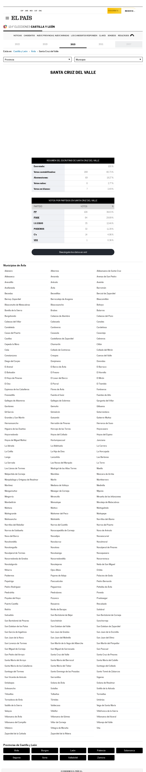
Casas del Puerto (12, 333)
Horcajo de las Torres (61, 429)
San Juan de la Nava (14, 637)
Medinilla (101, 485)
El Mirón (100, 378)
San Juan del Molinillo (61, 637)
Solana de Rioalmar (106, 683)
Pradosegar (102, 598)
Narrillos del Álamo (105, 519)
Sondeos (112, 36)
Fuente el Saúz (57, 395)
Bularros (101, 310)
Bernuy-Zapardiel (13, 299)
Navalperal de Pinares (107, 547)
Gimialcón (55, 412)
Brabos (54, 310)
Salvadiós (9, 615)
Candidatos (29, 36)
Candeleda (10, 327)
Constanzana (11, 355)
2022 (17, 44)
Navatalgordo (11, 564)
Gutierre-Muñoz (104, 417)
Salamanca (129, 750)
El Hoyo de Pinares (13, 378)
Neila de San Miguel (106, 564)
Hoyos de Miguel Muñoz (15, 440)
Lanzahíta (55, 457)
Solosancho (10, 688)
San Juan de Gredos (60, 632)
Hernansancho (11, 423)
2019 (45, 44)
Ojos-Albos (56, 570)
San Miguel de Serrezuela (62, 649)
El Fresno (55, 372)
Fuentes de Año (104, 395)
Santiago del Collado (106, 666)
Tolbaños (55, 694)
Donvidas (101, 361)
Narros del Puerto (105, 525)
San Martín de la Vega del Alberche (67, 643)
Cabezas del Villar (13, 321)
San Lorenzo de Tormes (16, 643)
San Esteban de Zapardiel (108, 626)
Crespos (54, 355)
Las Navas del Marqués (61, 463)
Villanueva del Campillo (15, 722)
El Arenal (9, 367)
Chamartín (55, 344)
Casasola (55, 333)
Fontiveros (101, 389)
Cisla (7, 350)
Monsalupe (56, 502)
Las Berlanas (103, 457)
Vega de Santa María (106, 705)
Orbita (99, 570)
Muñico (54, 508)
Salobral (100, 609)
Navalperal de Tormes (15, 553)
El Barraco (101, 367)
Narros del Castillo (59, 525)
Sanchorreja (102, 620)
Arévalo (54, 282)
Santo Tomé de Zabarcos (108, 671)
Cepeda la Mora (12, 344)
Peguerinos (56, 587)
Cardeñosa (102, 327)
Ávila (53, 288)
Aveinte (100, 282)
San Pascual (102, 649)
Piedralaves (56, 592)
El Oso (7, 384)
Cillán (99, 344)
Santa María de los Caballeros (18, 666)
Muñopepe (101, 513)
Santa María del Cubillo (107, 660)
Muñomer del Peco (59, 513)
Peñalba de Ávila (104, 587)
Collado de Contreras (60, 350)
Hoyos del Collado (59, 434)
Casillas (8, 338)
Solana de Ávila (58, 683)
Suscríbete (114, 11)
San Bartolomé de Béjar (62, 615)
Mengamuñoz (11, 491)
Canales (100, 321)
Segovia (17, 757)
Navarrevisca (103, 558)
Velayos (8, 711)
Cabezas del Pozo (105, 316)
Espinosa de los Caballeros (17, 389)
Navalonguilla (11, 547)
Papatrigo (9, 581)
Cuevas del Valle (104, 355)
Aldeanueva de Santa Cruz (109, 271)
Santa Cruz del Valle (60, 654)
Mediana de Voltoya (60, 485)
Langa (7, 457)
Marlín (53, 479)
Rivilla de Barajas (59, 609)
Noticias (18, 36)
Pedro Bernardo (104, 581)
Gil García (9, 412)
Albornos (55, 271)
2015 (73, 44)
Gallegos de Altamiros (15, 400)
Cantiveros (56, 327)
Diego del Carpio (12, 361)
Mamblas (55, 474)
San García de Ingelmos (16, 632)
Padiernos (9, 575)
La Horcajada (103, 451)
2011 (101, 44)
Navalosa (55, 547)
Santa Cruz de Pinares (107, 654)
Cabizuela (55, 321)
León (72, 750)
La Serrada (10, 463)
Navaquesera (103, 553)
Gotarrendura (103, 412)
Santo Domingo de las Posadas (65, 671)
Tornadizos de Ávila (14, 699)
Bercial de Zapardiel (106, 293)
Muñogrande (10, 513)
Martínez (9, 485)
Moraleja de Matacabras (108, 502)
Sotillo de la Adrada (106, 688)
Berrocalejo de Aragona (62, 299)
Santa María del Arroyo (15, 660)
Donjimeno (56, 361)
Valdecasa (55, 705)
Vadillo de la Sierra (13, 705)
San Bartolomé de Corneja (109, 615)
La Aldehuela (57, 446)
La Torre (101, 463)
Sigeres (100, 677)
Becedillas (55, 293)
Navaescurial (103, 536)
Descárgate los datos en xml (73, 252)
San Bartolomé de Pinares (17, 620)
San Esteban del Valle (61, 626)
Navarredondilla (58, 558)
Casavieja (101, 333)
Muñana (8, 508)
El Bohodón (10, 372)
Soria (44, 757)
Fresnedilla (10, 395)
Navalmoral (102, 541)
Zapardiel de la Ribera (61, 733)
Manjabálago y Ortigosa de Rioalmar (21, 479)
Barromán (101, 288)
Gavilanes (9, 406)
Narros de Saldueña (14, 530)
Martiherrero (103, 479)
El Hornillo (101, 372)
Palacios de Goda (105, 575)
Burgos (45, 750)
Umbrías (100, 699)
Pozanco (55, 598)
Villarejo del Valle (105, 722)
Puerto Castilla (11, 604)
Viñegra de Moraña (59, 728)
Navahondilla (11, 541)
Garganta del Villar (105, 400)
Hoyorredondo (11, 434)
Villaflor (54, 711)
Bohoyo (100, 305)
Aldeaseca (9, 276)
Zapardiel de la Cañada (15, 733)
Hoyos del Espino (104, 434)
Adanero (9, 271)
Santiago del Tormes (14, 671)
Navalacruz (56, 541)
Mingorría (9, 496)
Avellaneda (10, 288)
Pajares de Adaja (58, 575)
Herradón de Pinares (60, 423)
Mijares (100, 491)
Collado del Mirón (105, 350)
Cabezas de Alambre (60, 316)
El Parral (55, 384)
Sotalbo (54, 688)
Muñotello (55, 519)
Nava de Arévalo (104, 530)
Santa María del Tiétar (61, 666)
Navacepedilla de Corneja (62, 530)
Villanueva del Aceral (106, 716)
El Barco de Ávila (58, 367)
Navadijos (55, 536)
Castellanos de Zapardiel (62, 338)
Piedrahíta (9, 592)
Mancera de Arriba (105, 474)
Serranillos (56, 677)
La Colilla (9, 451)
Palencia (101, 750)
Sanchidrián (56, 620)
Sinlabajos (9, 683)
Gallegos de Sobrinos (60, 400)
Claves (102, 36)
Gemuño (54, 406)
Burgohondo (10, 316)
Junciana (101, 440)
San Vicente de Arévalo (15, 677)
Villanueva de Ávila (13, 716)
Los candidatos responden (84, 36)
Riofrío (8, 609)
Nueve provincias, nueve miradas (53, 36)
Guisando (55, 417)
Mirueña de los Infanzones (109, 496)
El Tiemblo (101, 384)
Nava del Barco (12, 536)
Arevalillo (9, 282)
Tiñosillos (9, 694)
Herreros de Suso (105, 423)
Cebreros (101, 338)
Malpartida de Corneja (15, 474)
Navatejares (56, 564)
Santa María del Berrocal (62, 660)
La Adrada (9, 446)
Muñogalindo (103, 508)
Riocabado (102, 604)
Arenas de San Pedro (106, 276)
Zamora (101, 757)
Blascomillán (103, 299)
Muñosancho (11, 519)
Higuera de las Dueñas (15, 429)
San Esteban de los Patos (16, 626)
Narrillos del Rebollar (14, 525)
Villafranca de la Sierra (107, 711)
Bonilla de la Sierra (13, 310)
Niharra (8, 570)
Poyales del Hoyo (13, 598)
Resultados (123, 36)
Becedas (9, 293)
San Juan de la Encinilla (108, 632)
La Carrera (102, 446)
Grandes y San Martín (14, 417)
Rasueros (55, 604)
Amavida (55, 276)
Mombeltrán (10, 502)
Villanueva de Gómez (60, 716)
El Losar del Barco (59, 378)
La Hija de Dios (58, 451)
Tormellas (101, 694)
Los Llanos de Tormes (15, 468)
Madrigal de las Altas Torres (63, 468)
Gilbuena (101, 406)
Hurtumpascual (58, 440)
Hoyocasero (102, 429)
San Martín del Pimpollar (108, 643)
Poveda (100, 592)
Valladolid (73, 757)
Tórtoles (54, 699)
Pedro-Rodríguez (13, 587)
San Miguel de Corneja (15, 649)
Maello (100, 468)
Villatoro (8, 728)
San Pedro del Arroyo (14, 654)
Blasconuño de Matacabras (17, 305)
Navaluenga (56, 553)
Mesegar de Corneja (60, 491)
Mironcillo (55, 496)
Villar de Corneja (58, 722)
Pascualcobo (57, 581)
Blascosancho (57, 305)
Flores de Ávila (57, 389)
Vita (98, 728)
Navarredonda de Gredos (16, 558)
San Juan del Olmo (105, 637)
